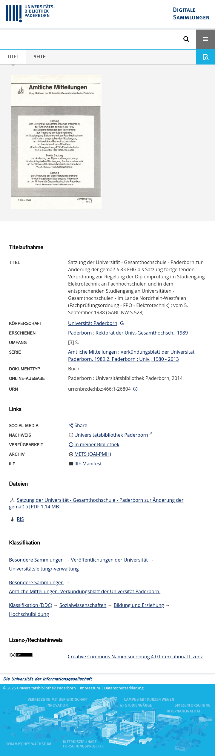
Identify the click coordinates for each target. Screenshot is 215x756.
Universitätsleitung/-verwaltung (44, 568)
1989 (182, 332)
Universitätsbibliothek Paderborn (46, 688)
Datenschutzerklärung (124, 688)
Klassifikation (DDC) (30, 605)
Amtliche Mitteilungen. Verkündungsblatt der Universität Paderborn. (84, 591)
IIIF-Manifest (88, 463)
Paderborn (80, 332)
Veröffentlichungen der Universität (109, 559)
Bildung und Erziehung (139, 605)
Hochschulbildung (29, 614)
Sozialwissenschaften (82, 605)
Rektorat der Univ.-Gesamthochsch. (135, 332)
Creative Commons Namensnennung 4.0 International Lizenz (135, 656)
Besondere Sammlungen (36, 559)
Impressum (90, 688)
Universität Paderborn (92, 323)
